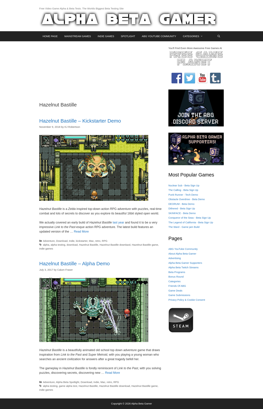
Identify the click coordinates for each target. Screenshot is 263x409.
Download (61, 240)
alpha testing (58, 244)
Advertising (174, 258)
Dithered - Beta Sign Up (181, 208)
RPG (104, 240)
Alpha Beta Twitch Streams (183, 267)
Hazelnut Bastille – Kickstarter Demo (80, 121)
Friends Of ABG (177, 285)
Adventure (49, 240)
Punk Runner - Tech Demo (183, 194)
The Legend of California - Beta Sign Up (190, 222)
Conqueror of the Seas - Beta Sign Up (189, 217)
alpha (46, 244)
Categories (174, 281)
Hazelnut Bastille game (145, 244)
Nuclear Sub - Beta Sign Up (183, 185)
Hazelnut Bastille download (114, 385)
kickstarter (82, 240)
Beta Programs (176, 272)
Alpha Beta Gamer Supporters (185, 262)
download (72, 244)
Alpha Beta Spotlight (67, 382)
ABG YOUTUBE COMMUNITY (159, 36)
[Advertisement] (101, 69)
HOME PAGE (50, 36)
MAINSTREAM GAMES (77, 36)
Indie (71, 240)
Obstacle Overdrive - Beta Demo (186, 199)
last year (118, 222)
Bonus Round (176, 276)
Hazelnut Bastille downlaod (115, 244)
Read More (81, 231)
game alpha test (68, 385)
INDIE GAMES (106, 36)
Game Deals (175, 290)
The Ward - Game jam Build (183, 226)
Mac (91, 240)
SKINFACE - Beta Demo (182, 213)
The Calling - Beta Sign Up (183, 190)
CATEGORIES (194, 36)
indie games (46, 248)
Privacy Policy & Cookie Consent (186, 299)
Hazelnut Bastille (88, 244)
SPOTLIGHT (128, 36)
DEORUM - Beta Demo (181, 203)
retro (97, 240)
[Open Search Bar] (219, 36)
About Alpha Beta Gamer (182, 253)
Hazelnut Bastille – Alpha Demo (74, 263)
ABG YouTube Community (183, 248)
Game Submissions (179, 295)
